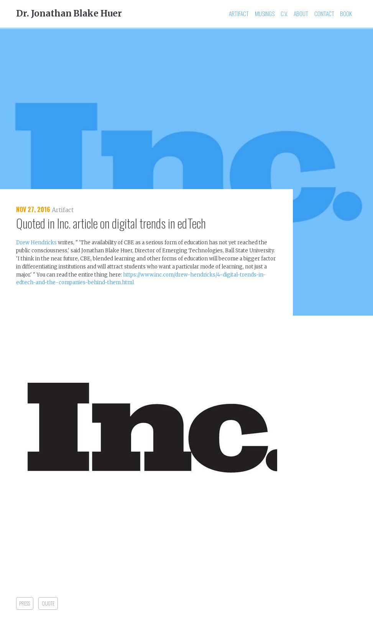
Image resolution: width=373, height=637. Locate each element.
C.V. (284, 13)
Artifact (239, 13)
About (301, 13)
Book (346, 13)
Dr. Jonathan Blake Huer (69, 13)
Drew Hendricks (36, 242)
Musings (264, 13)
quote (48, 603)
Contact (324, 13)
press (24, 603)
